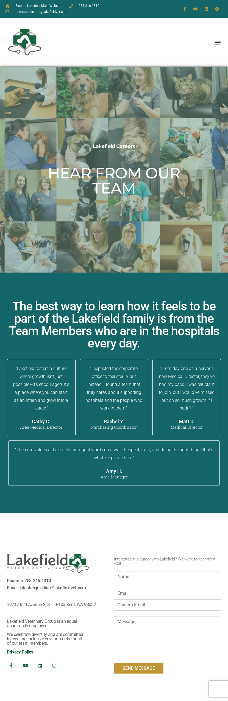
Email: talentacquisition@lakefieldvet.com (46, 587)
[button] (218, 42)
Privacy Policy (20, 652)
